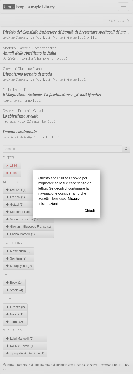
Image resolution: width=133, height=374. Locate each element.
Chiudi (90, 211)
